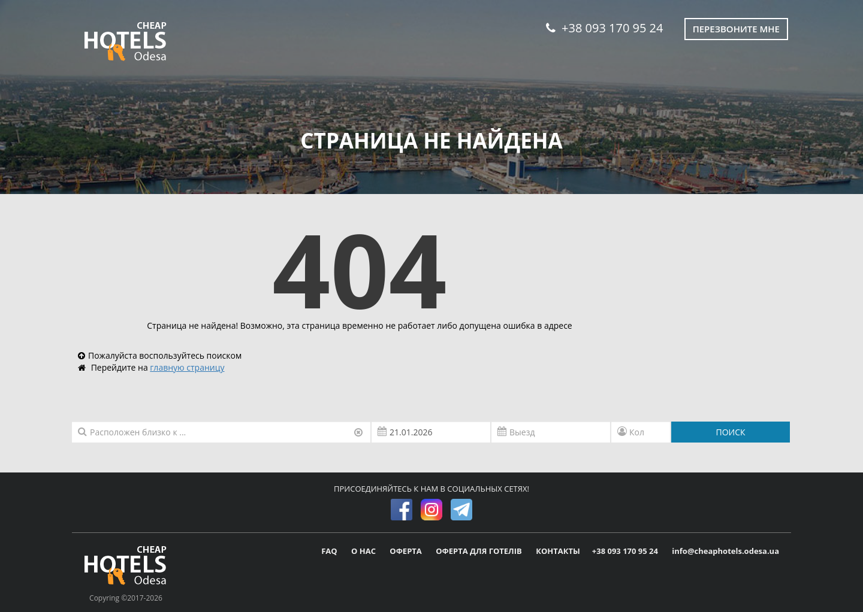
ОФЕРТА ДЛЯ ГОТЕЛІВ (480, 551)
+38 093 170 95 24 (604, 28)
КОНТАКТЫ (558, 551)
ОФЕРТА (407, 551)
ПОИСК (730, 432)
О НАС (364, 551)
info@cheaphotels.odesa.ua (725, 551)
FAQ (330, 551)
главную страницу (187, 367)
